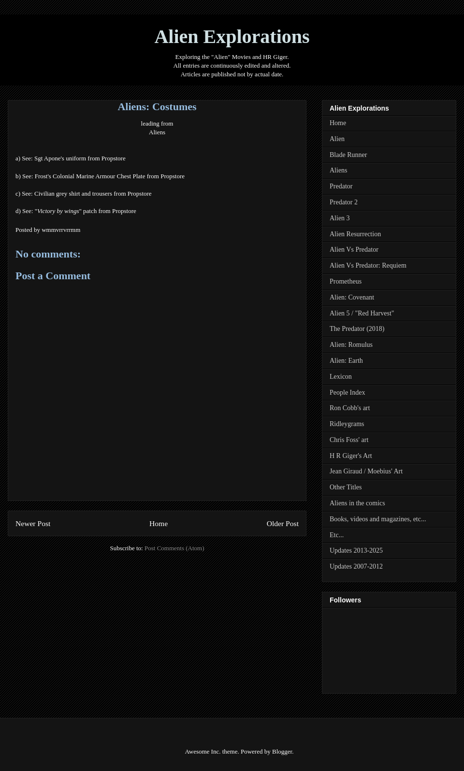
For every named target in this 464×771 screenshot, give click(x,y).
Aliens (157, 132)
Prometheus (346, 281)
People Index (347, 392)
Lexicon (341, 376)
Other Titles (346, 487)
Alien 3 (340, 218)
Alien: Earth (346, 360)
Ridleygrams (347, 424)
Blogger (282, 751)
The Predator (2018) (357, 328)
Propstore (114, 158)
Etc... (337, 535)
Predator (341, 186)
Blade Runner (348, 154)
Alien (337, 139)
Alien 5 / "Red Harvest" (362, 313)
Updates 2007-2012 (356, 566)
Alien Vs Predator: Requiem (368, 265)
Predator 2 (344, 202)
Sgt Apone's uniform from (68, 158)
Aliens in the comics (357, 503)
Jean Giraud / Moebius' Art (366, 471)
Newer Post (32, 523)
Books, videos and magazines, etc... (378, 519)
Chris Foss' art (349, 439)
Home (158, 523)
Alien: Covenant (352, 297)
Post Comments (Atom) (174, 548)
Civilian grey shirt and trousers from (81, 193)
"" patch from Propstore (85, 210)
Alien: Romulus (351, 344)
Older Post (283, 523)
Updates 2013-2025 (356, 550)
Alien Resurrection (355, 234)
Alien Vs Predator (354, 249)
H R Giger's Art (351, 455)
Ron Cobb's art (350, 408)
